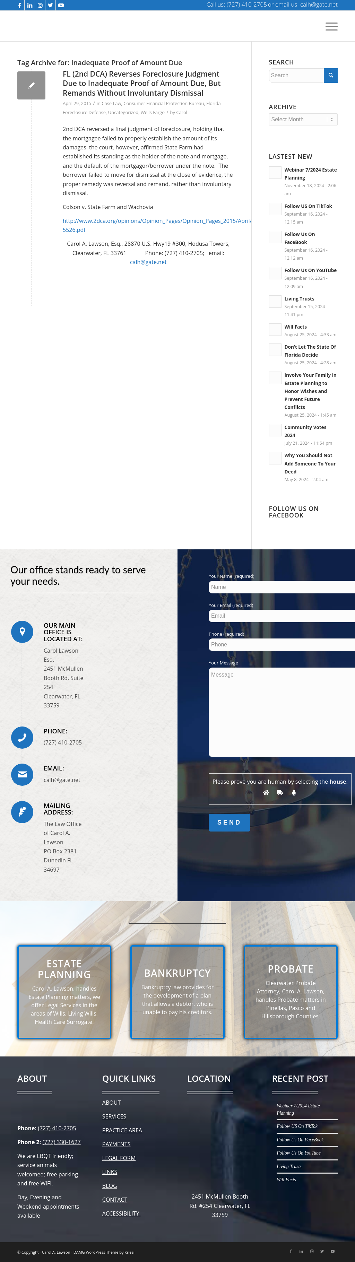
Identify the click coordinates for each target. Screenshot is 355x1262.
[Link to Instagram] (40, 5)
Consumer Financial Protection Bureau (163, 103)
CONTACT (114, 1199)
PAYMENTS (116, 1144)
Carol (181, 112)
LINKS (109, 1172)
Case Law (111, 103)
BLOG (109, 1186)
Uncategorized (123, 112)
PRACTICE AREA (122, 1130)
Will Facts (296, 326)
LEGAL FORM (119, 1158)
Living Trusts (299, 298)
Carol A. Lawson (56, 1252)
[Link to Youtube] (61, 5)
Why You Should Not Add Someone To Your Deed (310, 463)
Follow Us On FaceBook (300, 1139)
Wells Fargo (153, 112)
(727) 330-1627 (61, 1142)
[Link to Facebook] (19, 5)
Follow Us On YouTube (311, 270)
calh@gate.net (148, 262)
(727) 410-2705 (57, 1128)
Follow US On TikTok (308, 206)
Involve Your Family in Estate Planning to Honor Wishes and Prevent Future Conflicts (311, 391)
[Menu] (330, 26)
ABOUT (111, 1102)
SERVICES (114, 1116)
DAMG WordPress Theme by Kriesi (104, 1252)
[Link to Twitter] (50, 5)
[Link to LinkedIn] (30, 5)
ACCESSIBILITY (121, 1213)
